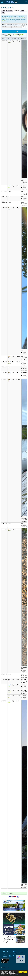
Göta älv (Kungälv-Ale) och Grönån (10, 18)
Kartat (22, 10)
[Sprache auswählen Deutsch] (15, 896)
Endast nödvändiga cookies (23, 972)
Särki (20, 35)
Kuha (3, 35)
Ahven (9, 34)
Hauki (15, 34)
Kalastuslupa (9, 10)
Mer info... (17, 974)
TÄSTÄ (23, 18)
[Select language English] (12, 896)
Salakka (21, 34)
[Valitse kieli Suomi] (18, 896)
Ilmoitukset (16, 10)
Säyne (8, 35)
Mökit (3, 12)
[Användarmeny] (2, 2)
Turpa (14, 35)
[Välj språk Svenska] (10, 896)
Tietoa (3, 10)
